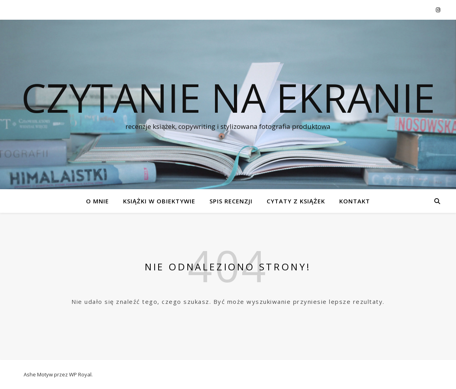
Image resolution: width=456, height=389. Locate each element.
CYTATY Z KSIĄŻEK (296, 201)
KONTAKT (354, 201)
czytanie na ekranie (228, 97)
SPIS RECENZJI (230, 201)
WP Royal (80, 374)
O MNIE (97, 201)
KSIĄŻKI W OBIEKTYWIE (159, 201)
